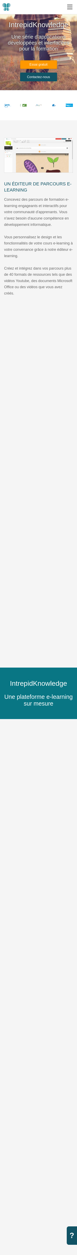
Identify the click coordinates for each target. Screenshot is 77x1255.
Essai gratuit (38, 64)
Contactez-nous (38, 77)
